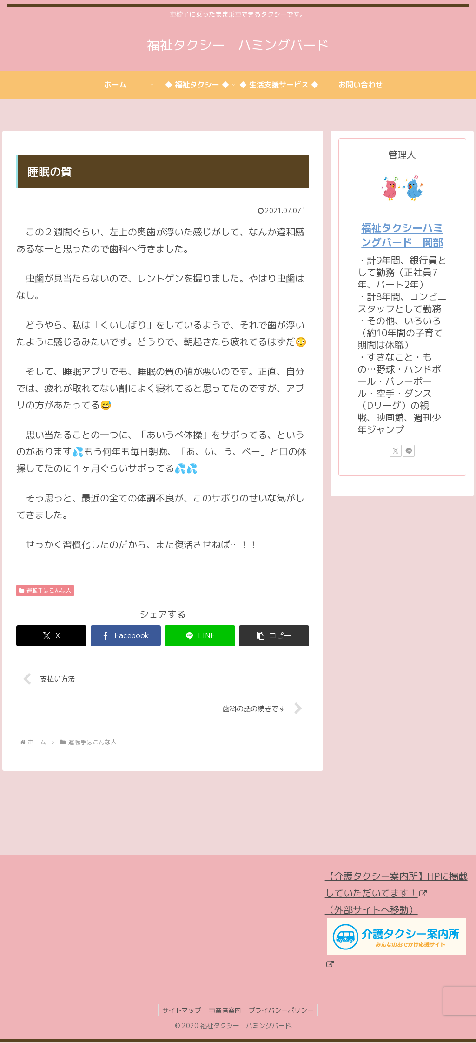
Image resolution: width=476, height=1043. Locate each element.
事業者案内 (225, 1011)
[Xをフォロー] (396, 451)
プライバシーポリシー (283, 1011)
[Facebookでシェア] (126, 635)
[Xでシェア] (51, 635)
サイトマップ (179, 1011)
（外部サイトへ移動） (396, 936)
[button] (274, 635)
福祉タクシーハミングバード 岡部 (402, 235)
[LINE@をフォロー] (409, 451)
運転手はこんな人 (45, 591)
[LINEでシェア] (200, 635)
